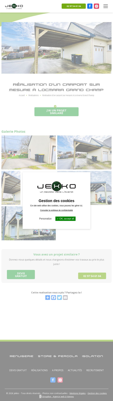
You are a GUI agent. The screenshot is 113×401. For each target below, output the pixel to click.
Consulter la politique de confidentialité (56, 210)
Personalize (45, 218)
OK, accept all (65, 218)
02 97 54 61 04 (74, 6)
